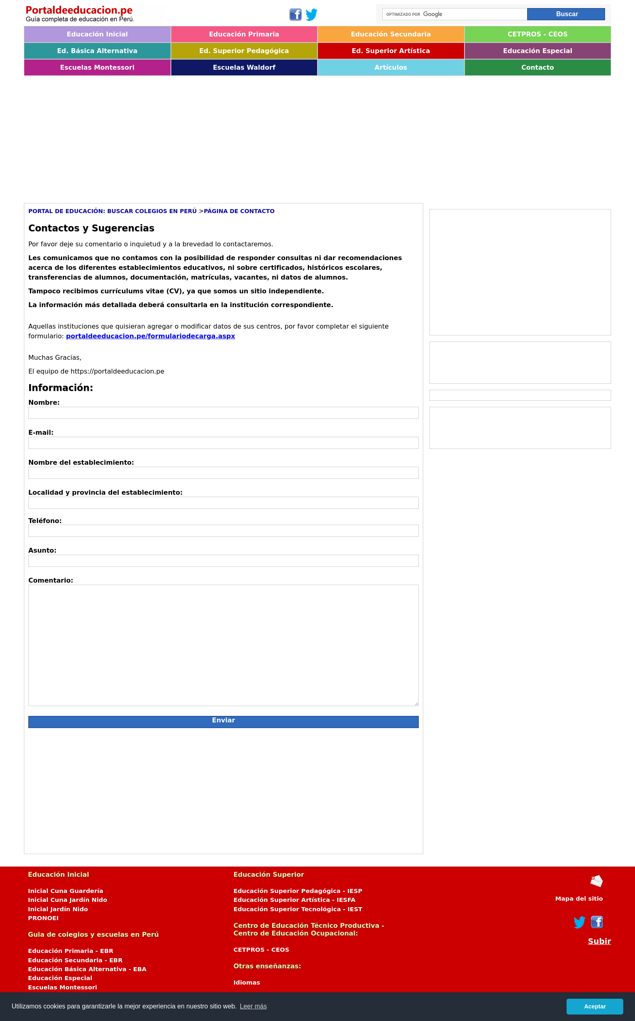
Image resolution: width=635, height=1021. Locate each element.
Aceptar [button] (595, 1006)
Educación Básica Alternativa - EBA (87, 969)
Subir (599, 941)
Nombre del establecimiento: (81, 462)
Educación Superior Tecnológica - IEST (298, 909)
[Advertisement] (267, 136)
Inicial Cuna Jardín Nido (67, 900)
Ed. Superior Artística (391, 51)
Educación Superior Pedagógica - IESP (298, 891)
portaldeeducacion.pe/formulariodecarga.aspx (150, 336)
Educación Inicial (97, 34)
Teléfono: (45, 521)
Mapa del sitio (579, 898)
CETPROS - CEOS (538, 34)
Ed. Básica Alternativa (97, 51)
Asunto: (42, 550)
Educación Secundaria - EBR (75, 960)
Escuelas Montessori (97, 67)
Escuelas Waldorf (244, 67)
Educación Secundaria (391, 34)
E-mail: (40, 432)
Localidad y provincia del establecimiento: (105, 492)
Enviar (223, 720)
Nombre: (44, 402)
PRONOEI (43, 918)
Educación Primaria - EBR (70, 951)
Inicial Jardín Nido (58, 909)
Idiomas (247, 982)
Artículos (391, 67)
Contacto (537, 67)
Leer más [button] (253, 1006)
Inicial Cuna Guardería (65, 891)
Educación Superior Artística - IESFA (295, 900)
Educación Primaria (244, 34)
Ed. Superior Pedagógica (244, 51)
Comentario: (50, 580)
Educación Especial (537, 51)
